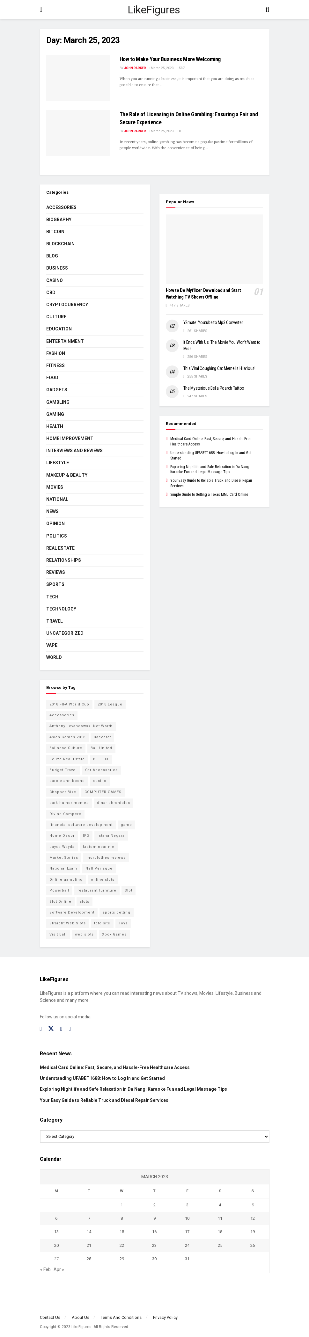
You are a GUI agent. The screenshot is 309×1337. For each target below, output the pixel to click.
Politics (56, 535)
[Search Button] (267, 9)
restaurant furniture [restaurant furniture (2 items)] (96, 890)
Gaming (55, 414)
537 (181, 68)
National (57, 499)
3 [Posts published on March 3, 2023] (187, 1205)
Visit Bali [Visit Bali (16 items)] (58, 934)
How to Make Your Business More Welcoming (170, 59)
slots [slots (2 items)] (84, 902)
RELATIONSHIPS (63, 560)
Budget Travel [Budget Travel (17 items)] (63, 770)
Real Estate (60, 548)
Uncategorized (65, 633)
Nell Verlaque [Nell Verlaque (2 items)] (99, 868)
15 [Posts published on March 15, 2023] (122, 1231)
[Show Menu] (41, 9)
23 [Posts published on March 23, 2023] (154, 1245)
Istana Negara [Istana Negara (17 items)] (111, 836)
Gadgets (56, 389)
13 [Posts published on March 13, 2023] (56, 1231)
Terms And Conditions (121, 1317)
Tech (52, 596)
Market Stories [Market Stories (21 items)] (63, 858)
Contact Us (50, 1317)
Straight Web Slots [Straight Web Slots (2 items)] (67, 923)
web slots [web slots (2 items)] (84, 934)
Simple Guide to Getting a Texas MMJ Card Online (209, 494)
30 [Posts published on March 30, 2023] (154, 1258)
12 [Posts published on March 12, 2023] (252, 1218)
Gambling (58, 402)
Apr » (59, 1269)
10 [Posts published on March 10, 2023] (187, 1218)
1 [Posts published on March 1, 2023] (122, 1205)
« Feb (45, 1269)
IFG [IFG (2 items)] (86, 836)
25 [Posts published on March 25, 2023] (220, 1245)
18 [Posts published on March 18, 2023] (220, 1231)
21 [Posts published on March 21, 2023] (89, 1245)
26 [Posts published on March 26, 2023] (252, 1245)
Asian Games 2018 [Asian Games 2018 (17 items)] (67, 737)
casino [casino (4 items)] (100, 781)
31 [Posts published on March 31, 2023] (187, 1258)
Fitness (55, 365)
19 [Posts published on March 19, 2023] (252, 1231)
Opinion (55, 523)
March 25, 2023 (161, 68)
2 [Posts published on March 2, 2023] (154, 1205)
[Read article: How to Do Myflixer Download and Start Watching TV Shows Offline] (214, 249)
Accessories (61, 207)
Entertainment (65, 341)
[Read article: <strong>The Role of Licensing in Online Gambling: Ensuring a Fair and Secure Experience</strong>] (78, 133)
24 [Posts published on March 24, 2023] (187, 1245)
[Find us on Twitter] (51, 1029)
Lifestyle (57, 462)
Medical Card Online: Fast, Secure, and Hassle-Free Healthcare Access (115, 1067)
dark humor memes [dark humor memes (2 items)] (69, 803)
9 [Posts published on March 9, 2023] (154, 1218)
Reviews (55, 572)
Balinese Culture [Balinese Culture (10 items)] (65, 748)
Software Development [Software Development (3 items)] (71, 912)
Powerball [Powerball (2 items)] (59, 890)
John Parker (135, 68)
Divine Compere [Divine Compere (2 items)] (65, 814)
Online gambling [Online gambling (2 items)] (66, 880)
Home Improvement (69, 438)
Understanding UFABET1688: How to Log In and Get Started (102, 1078)
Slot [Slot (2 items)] (128, 890)
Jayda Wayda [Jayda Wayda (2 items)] (62, 847)
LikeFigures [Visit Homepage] (154, 9)
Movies (54, 487)
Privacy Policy (165, 1317)
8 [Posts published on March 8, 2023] (122, 1218)
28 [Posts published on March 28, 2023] (89, 1258)
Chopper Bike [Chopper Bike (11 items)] (62, 792)
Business (57, 268)
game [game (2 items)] (126, 825)
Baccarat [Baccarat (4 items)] (102, 737)
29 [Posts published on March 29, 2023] (122, 1258)
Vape (51, 645)
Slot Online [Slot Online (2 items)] (60, 902)
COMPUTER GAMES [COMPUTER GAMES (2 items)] (103, 792)
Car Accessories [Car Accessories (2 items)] (101, 770)
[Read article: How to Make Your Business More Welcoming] (78, 78)
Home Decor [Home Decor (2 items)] (62, 836)
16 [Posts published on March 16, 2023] (154, 1231)
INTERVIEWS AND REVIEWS (74, 450)
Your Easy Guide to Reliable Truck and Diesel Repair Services (104, 1100)
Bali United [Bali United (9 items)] (101, 748)
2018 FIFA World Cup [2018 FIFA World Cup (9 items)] (69, 704)
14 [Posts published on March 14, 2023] (89, 1231)
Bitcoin (55, 231)
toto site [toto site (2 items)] (102, 923)
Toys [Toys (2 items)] (123, 923)
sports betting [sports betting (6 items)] (116, 912)
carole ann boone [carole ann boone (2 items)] (67, 781)
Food (52, 377)
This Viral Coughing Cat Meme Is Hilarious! (219, 368)
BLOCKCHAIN (60, 243)
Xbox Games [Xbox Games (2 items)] (114, 934)
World (54, 657)
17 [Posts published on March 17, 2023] (187, 1231)
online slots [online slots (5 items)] (102, 880)
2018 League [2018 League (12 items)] (110, 704)
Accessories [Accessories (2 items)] (61, 715)
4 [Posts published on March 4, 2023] (220, 1205)
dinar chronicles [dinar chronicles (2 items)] (113, 803)
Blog (52, 255)
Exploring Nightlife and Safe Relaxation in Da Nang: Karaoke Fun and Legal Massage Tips (133, 1089)
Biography (58, 219)
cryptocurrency (67, 304)
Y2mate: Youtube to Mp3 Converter (213, 322)
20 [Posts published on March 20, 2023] (56, 1245)
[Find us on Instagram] (61, 1029)
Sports (55, 584)
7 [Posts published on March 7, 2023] (89, 1218)
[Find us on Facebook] (41, 1029)
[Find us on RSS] (70, 1029)
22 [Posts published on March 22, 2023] (122, 1245)
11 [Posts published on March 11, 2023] (220, 1218)
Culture (56, 316)
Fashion (55, 353)
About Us (80, 1317)
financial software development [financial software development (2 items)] (81, 825)
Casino (54, 280)
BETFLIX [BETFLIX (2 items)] (101, 759)
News (52, 511)
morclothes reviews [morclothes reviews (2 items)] (106, 858)
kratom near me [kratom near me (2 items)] (98, 847)
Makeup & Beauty (66, 475)
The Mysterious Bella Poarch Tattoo (213, 388)
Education (59, 328)
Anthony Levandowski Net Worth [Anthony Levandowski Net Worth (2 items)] (81, 726)
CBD (50, 292)
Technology (61, 608)
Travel (54, 621)
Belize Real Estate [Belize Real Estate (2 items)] (67, 759)
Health (54, 426)
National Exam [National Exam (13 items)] (63, 868)
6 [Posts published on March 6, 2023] (56, 1218)
